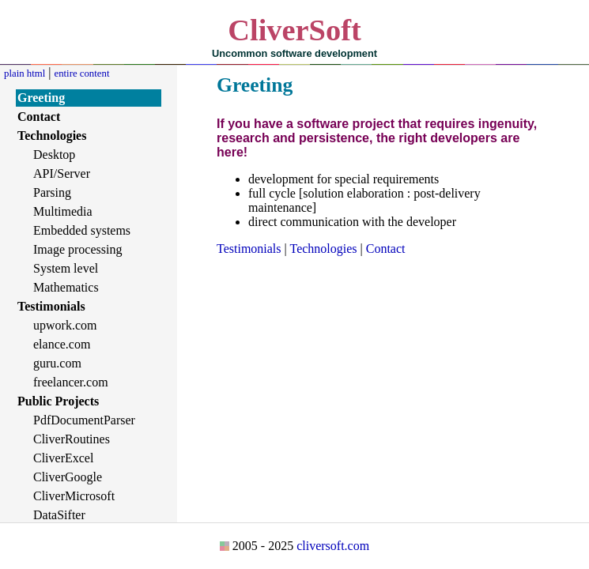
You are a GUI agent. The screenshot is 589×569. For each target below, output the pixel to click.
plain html (24, 73)
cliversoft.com (332, 545)
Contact (386, 248)
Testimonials (249, 248)
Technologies (323, 248)
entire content (81, 73)
